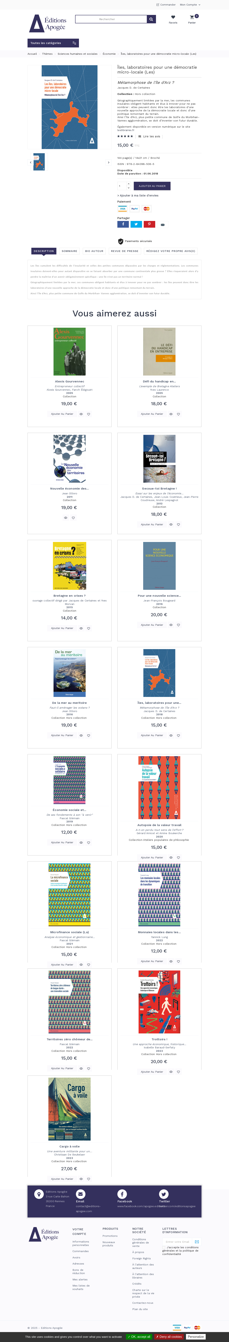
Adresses (78, 1263)
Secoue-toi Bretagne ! (159, 488)
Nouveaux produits (108, 1244)
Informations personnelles (80, 1243)
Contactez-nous (142, 1302)
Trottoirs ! (159, 1039)
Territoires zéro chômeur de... (70, 1039)
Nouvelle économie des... (69, 488)
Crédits (136, 1283)
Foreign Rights (141, 1258)
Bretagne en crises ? (70, 595)
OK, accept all (139, 1336)
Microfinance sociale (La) (69, 932)
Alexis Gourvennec (69, 381)
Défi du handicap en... (159, 381)
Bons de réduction (78, 1271)
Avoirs (76, 1257)
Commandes (80, 1251)
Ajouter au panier (152, 185)
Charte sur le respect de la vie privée (143, 1293)
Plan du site (140, 1309)
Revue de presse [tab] (125, 251)
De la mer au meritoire (69, 703)
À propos (138, 1252)
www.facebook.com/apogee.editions (141, 1206)
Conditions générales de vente (140, 1242)
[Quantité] (122, 186)
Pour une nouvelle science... (159, 595)
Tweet (136, 224)
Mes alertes (80, 1279)
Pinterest (149, 224)
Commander (168, 4)
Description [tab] (44, 251)
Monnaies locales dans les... (159, 932)
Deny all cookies (169, 1336)
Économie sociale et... (69, 810)
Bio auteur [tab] (94, 251)
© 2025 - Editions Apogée (45, 1327)
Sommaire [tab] (69, 251)
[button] (53, 43)
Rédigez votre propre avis (171, 251)
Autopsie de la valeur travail (159, 825)
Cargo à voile (69, 1146)
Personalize (196, 1336)
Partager (123, 224)
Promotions (110, 1235)
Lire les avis (149, 136)
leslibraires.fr (126, 130)
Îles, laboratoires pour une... (159, 703)
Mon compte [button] (190, 5)
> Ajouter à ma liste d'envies (137, 195)
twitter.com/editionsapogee (177, 1206)
